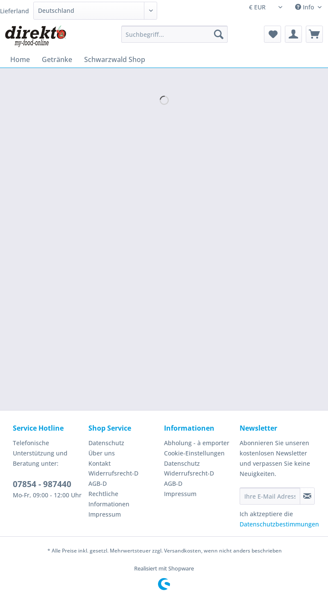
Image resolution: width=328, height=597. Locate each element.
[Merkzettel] (272, 34)
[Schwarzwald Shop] (114, 59)
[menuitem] (174, 38)
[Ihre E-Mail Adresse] (270, 496)
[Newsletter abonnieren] (307, 496)
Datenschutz (106, 443)
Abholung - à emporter (196, 443)
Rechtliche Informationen (108, 499)
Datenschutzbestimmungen (279, 524)
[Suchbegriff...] (174, 34)
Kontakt (99, 463)
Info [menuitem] (305, 7)
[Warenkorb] (314, 34)
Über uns (101, 453)
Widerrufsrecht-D (113, 473)
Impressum (104, 514)
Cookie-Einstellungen (194, 453)
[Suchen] (219, 34)
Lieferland (14, 11)
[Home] (20, 59)
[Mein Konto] (293, 34)
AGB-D (97, 483)
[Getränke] (57, 59)
